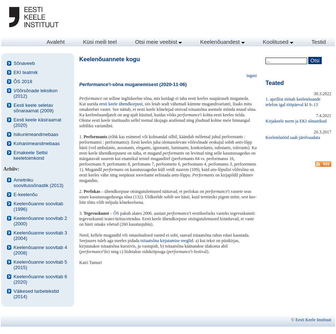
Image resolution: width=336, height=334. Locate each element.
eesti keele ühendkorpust (121, 103)
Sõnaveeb (24, 63)
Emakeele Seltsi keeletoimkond (30, 155)
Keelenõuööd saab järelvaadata (293, 137)
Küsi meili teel (100, 42)
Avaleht (55, 42)
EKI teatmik (26, 72)
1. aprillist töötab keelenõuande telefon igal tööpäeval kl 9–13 (293, 102)
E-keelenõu (26, 194)
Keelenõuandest (222, 42)
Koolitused (278, 42)
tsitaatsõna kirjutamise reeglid (167, 240)
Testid (319, 42)
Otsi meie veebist (158, 42)
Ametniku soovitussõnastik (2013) (39, 182)
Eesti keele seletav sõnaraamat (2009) (34, 107)
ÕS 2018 (23, 81)
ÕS (116, 213)
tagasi (252, 75)
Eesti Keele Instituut (313, 319)
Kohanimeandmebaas (37, 143)
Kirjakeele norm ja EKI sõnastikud (296, 121)
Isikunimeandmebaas (36, 134)
